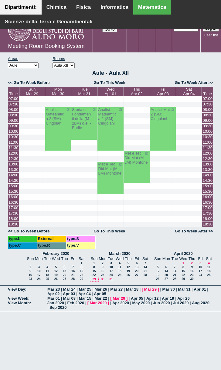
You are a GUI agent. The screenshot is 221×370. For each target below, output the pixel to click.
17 (38, 275)
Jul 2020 (181, 303)
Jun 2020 (161, 303)
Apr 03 (69, 294)
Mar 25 (85, 289)
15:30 (13, 191)
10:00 (13, 131)
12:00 (13, 153)
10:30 (13, 137)
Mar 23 (53, 289)
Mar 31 (184, 289)
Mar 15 (85, 298)
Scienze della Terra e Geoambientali (49, 22)
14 (73, 271)
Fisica (83, 7)
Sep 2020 (57, 307)
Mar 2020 (98, 303)
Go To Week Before (32, 82)
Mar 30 (168, 289)
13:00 (13, 164)
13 (64, 271)
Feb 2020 (75, 303)
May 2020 (141, 303)
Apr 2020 (120, 303)
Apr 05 (100, 294)
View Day (16, 289)
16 (30, 275)
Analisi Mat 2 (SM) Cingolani (163, 114)
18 (47, 275)
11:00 (13, 142)
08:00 (13, 109)
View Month (19, 303)
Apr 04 (84, 294)
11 (47, 271)
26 (56, 279)
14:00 (13, 175)
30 (102, 279)
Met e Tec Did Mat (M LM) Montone (136, 158)
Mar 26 (100, 289)
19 (56, 275)
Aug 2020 (200, 303)
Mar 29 (150, 289)
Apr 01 (200, 289)
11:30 (13, 147)
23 (30, 279)
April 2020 (183, 253)
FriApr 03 (163, 91)
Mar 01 (53, 298)
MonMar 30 (58, 91)
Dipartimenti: (21, 7)
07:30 (13, 104)
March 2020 (120, 253)
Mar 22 (100, 298)
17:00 (13, 207)
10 (38, 271)
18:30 (13, 224)
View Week (18, 298)
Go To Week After (191, 82)
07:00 (13, 98)
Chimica (56, 7)
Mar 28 (132, 289)
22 (81, 275)
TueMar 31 (84, 91)
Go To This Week (109, 82)
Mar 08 (69, 298)
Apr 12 (152, 298)
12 (56, 271)
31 (111, 279)
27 (64, 279)
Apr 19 (168, 298)
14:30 (13, 180)
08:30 (13, 115)
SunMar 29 (32, 91)
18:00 (13, 218)
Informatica (114, 7)
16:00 (13, 197)
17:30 (13, 213)
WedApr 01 (110, 91)
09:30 (13, 126)
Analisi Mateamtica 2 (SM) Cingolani (58, 116)
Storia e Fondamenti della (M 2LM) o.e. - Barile (84, 118)
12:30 (13, 158)
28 (73, 279)
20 (64, 275)
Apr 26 (183, 298)
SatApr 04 (189, 91)
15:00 (13, 186)
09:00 (13, 120)
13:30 (13, 169)
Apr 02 (53, 294)
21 (73, 275)
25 (47, 279)
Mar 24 (69, 289)
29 (81, 279)
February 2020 (55, 253)
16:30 (13, 202)
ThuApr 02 (136, 91)
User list (211, 35)
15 (81, 271)
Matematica (152, 7)
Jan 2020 (55, 303)
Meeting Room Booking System (46, 46)
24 (38, 279)
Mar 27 (116, 289)
